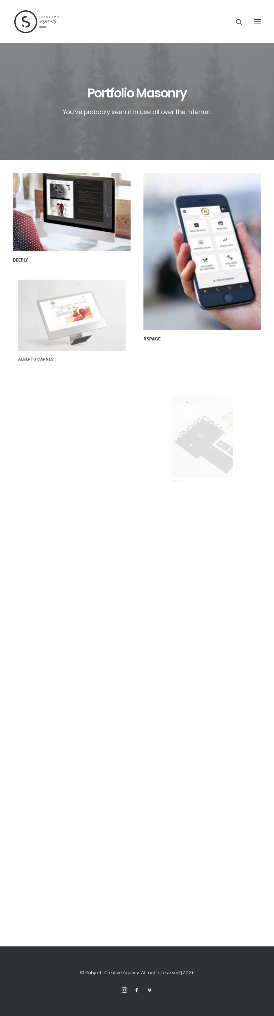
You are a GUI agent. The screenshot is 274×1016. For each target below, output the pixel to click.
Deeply (20, 260)
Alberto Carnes (46, 347)
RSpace (152, 338)
